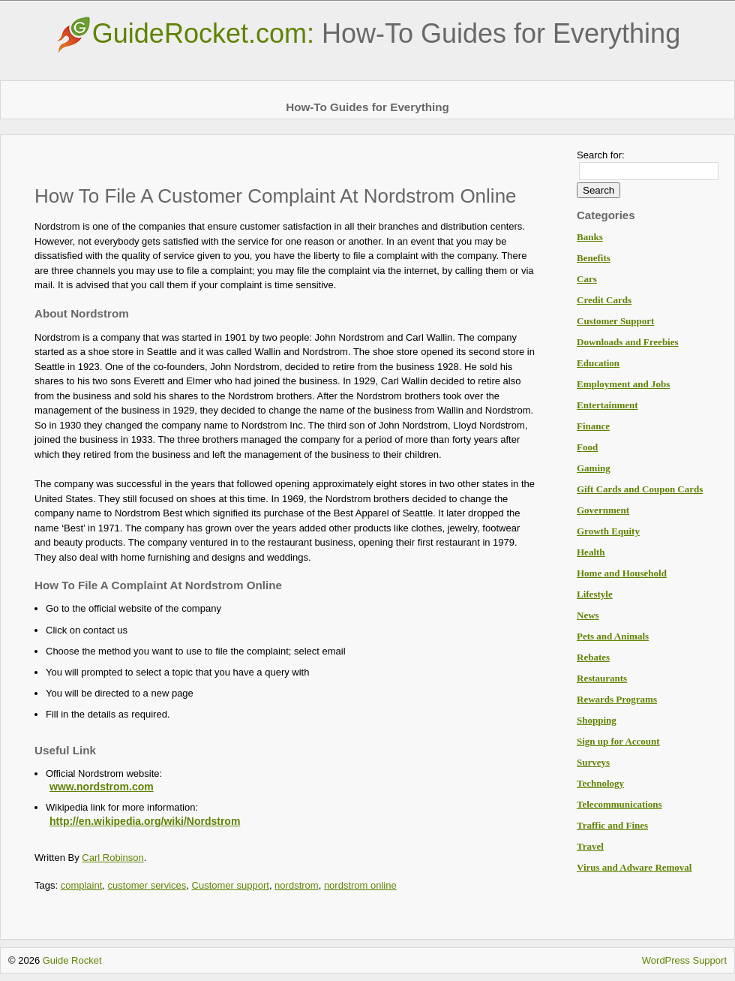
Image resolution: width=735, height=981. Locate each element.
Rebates (593, 657)
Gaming (593, 468)
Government (603, 510)
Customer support (230, 885)
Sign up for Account (618, 741)
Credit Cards (604, 299)
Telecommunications (619, 804)
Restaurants (602, 678)
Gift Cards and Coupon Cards (640, 489)
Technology (600, 783)
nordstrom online (360, 885)
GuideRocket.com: (367, 33)
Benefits (593, 257)
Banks (590, 236)
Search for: (601, 155)
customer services (147, 885)
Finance (593, 426)
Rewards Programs (617, 699)
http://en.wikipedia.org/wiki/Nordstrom (145, 821)
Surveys (593, 762)
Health (591, 552)
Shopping (596, 720)
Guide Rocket (72, 960)
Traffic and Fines (612, 825)
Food (587, 447)
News (588, 615)
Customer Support (615, 320)
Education (598, 363)
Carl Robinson (112, 857)
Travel (590, 846)
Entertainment (607, 405)
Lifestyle (595, 594)
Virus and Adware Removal (634, 867)
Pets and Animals (613, 636)
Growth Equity (608, 531)
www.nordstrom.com (102, 787)
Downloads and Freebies (628, 342)
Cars (587, 278)
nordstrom (296, 885)
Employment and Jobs (623, 384)
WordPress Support (684, 960)
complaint (82, 885)
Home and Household (622, 573)
